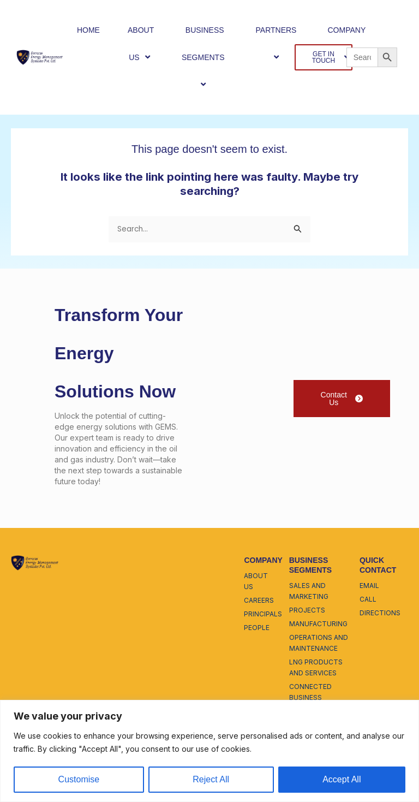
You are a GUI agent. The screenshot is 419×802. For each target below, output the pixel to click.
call (368, 599)
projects (307, 610)
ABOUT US (141, 44)
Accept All (341, 779)
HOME (88, 30)
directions (380, 613)
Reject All (211, 779)
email (369, 585)
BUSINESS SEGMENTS (205, 58)
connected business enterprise (310, 697)
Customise (79, 779)
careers (259, 600)
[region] (209, 751)
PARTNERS (278, 43)
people (257, 627)
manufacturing (318, 624)
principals (263, 614)
